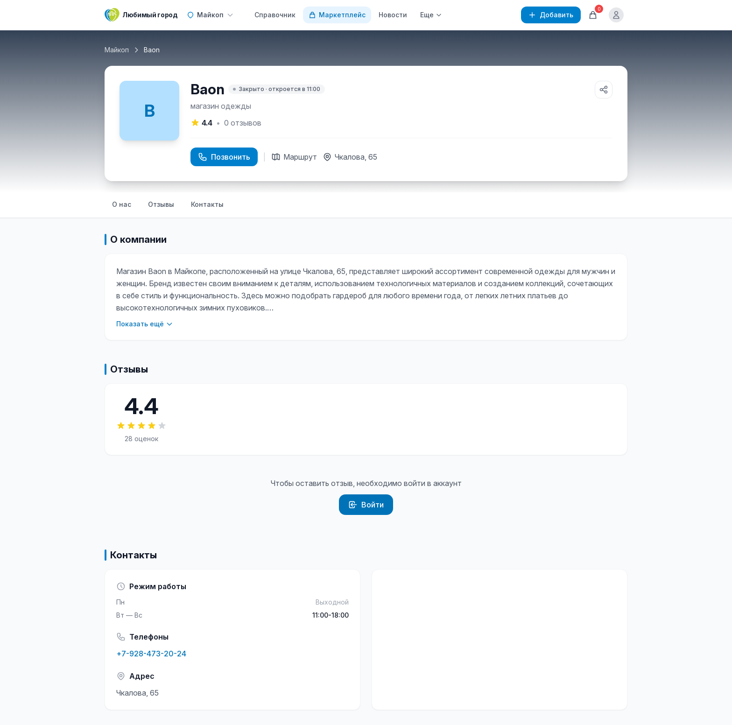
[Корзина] (592, 15)
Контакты (207, 204)
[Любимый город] (141, 14)
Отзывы (161, 204)
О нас (121, 204)
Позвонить (224, 157)
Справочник (275, 15)
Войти (366, 504)
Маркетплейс (337, 15)
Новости (393, 15)
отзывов (242, 122)
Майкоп (117, 50)
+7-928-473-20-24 (151, 653)
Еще (431, 15)
